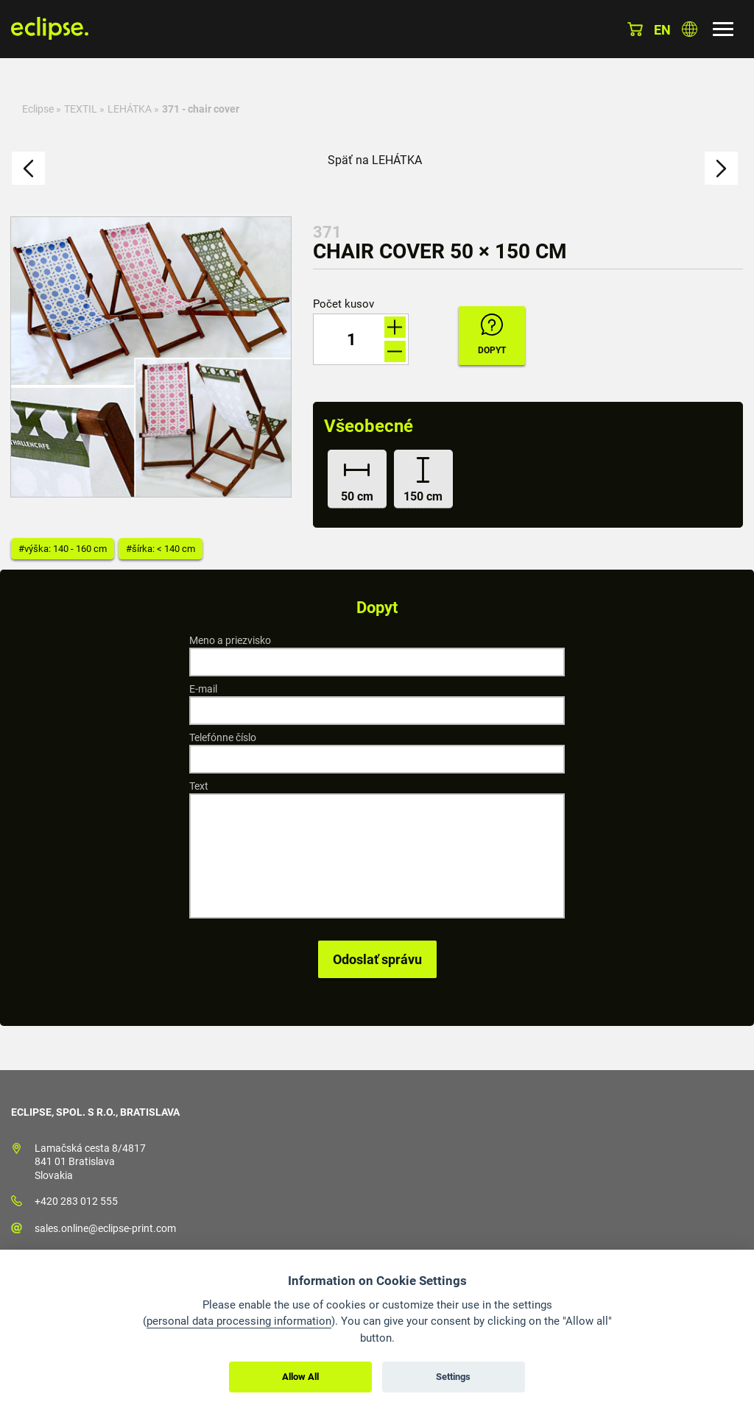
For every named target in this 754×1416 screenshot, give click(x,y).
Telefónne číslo (222, 737)
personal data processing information (239, 1321)
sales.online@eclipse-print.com (105, 1228)
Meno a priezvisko (230, 640)
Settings (453, 1376)
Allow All (300, 1376)
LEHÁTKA (130, 109)
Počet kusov (343, 304)
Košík (635, 29)
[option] (151, 357)
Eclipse (38, 109)
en (662, 30)
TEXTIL (80, 109)
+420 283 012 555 (76, 1201)
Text (198, 786)
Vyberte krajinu (689, 29)
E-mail (203, 689)
